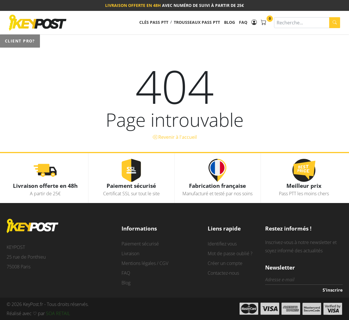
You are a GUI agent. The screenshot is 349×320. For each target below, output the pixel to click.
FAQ (243, 22)
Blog (229, 22)
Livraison (130, 253)
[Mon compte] (254, 22)
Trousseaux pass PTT (197, 22)
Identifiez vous (222, 244)
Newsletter (280, 267)
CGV (163, 263)
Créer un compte (225, 263)
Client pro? (20, 41)
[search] (334, 22)
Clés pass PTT (153, 22)
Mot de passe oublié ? (230, 253)
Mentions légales (139, 263)
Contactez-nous (223, 273)
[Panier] (263, 22)
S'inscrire (333, 290)
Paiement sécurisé (140, 244)
